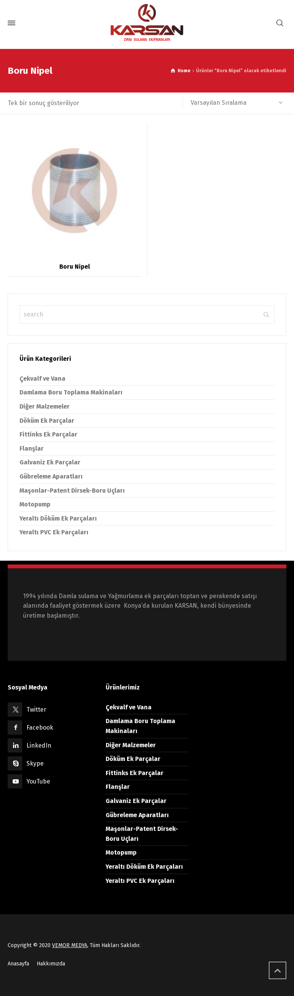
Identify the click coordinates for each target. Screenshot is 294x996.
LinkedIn (38, 745)
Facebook (39, 727)
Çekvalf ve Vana (42, 378)
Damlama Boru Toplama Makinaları (71, 392)
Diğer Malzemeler (45, 406)
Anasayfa (18, 963)
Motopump (35, 504)
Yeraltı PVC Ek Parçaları (54, 532)
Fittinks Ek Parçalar (48, 434)
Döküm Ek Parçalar (47, 420)
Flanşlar (32, 448)
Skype (35, 763)
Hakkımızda (51, 963)
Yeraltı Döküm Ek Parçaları (58, 518)
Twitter (36, 709)
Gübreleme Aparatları (51, 476)
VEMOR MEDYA (69, 945)
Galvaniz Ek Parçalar (50, 462)
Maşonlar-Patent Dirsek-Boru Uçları (72, 490)
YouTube (38, 781)
